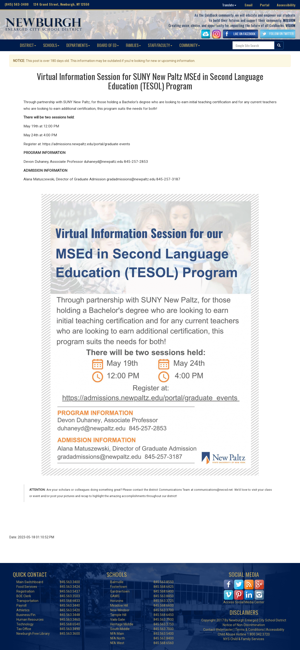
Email (248, 4)
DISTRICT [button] (28, 45)
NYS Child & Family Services (243, 639)
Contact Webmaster (218, 629)
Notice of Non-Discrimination (244, 625)
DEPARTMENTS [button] (78, 45)
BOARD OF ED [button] (108, 45)
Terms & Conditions (249, 629)
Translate (229, 4)
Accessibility (286, 4)
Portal (264, 4)
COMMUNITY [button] (189, 45)
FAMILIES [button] (133, 45)
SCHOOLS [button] (51, 45)
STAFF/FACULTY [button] (160, 45)
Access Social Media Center (243, 602)
